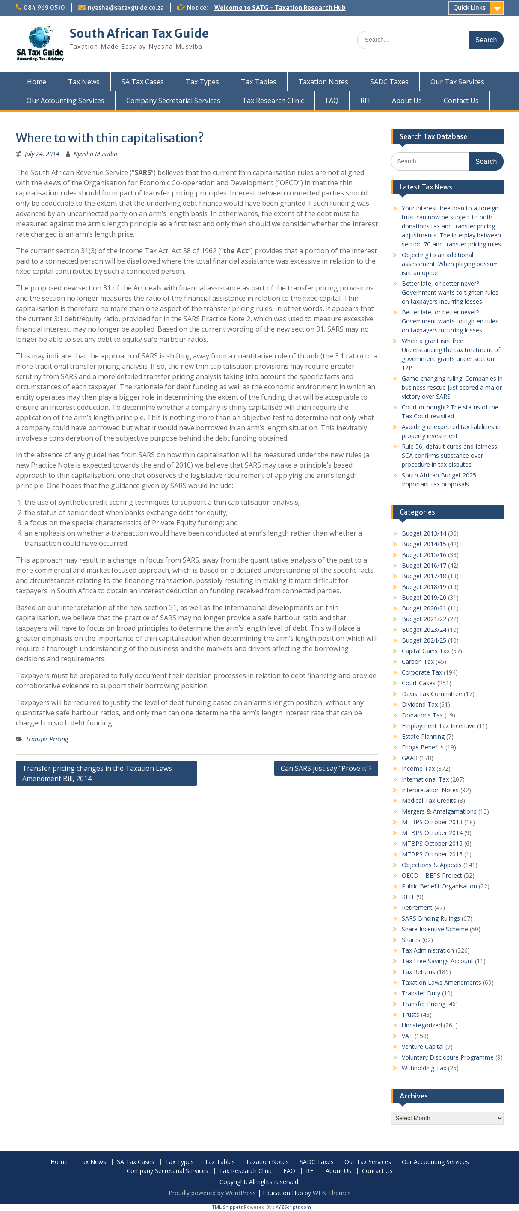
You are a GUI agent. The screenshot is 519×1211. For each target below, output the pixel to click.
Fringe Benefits (423, 747)
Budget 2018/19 (424, 587)
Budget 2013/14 (424, 533)
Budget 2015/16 (424, 555)
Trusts (410, 1014)
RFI (365, 100)
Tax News (84, 81)
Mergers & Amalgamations (439, 811)
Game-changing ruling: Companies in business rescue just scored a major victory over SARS (452, 387)
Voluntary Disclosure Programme (448, 1057)
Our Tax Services (457, 81)
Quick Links (469, 8)
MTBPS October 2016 (432, 854)
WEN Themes (332, 1193)
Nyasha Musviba (95, 154)
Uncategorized (422, 1025)
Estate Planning (423, 736)
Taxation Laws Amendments (441, 982)
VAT (407, 1036)
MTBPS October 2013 (432, 822)
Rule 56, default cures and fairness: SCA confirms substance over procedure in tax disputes (450, 455)
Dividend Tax (420, 704)
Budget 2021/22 (424, 619)
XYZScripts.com (293, 1207)
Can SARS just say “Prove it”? (326, 768)
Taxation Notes (323, 81)
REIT (408, 897)
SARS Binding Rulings (431, 918)
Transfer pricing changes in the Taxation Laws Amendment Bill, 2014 (97, 773)
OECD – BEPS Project (432, 875)
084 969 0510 (44, 8)
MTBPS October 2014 (432, 833)
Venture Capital (423, 1046)
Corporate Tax (422, 672)
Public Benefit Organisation (439, 886)
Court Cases (419, 683)
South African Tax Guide (139, 33)
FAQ (332, 100)
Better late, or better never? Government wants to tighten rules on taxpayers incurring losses (450, 292)
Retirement (417, 907)
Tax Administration (428, 950)
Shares (411, 940)
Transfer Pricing (47, 739)
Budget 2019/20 (424, 597)
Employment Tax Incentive (438, 726)
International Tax (425, 779)
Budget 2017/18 (424, 576)
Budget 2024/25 (424, 640)
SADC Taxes (389, 81)
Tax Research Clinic (273, 100)
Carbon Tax (418, 661)
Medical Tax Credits (429, 800)
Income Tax (418, 768)
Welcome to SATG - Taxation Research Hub (280, 8)
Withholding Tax (424, 1068)
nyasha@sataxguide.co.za (126, 8)
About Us (407, 100)
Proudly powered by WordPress (212, 1193)
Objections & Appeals (432, 865)
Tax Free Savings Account (437, 961)
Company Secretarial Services (173, 100)
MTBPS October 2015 (432, 843)
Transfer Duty (421, 993)
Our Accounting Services (65, 100)
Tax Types (202, 81)
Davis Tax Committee (432, 694)
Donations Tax (422, 715)
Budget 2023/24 (424, 629)
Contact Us (461, 100)
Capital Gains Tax (426, 651)
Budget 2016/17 (424, 565)
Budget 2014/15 (424, 544)
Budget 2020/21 (424, 608)
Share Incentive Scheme (435, 929)
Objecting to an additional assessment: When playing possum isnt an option (450, 264)
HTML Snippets (225, 1207)
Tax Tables (258, 81)
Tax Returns (418, 972)
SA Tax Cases (143, 81)
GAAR (410, 758)
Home (36, 81)
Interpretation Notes (430, 790)
